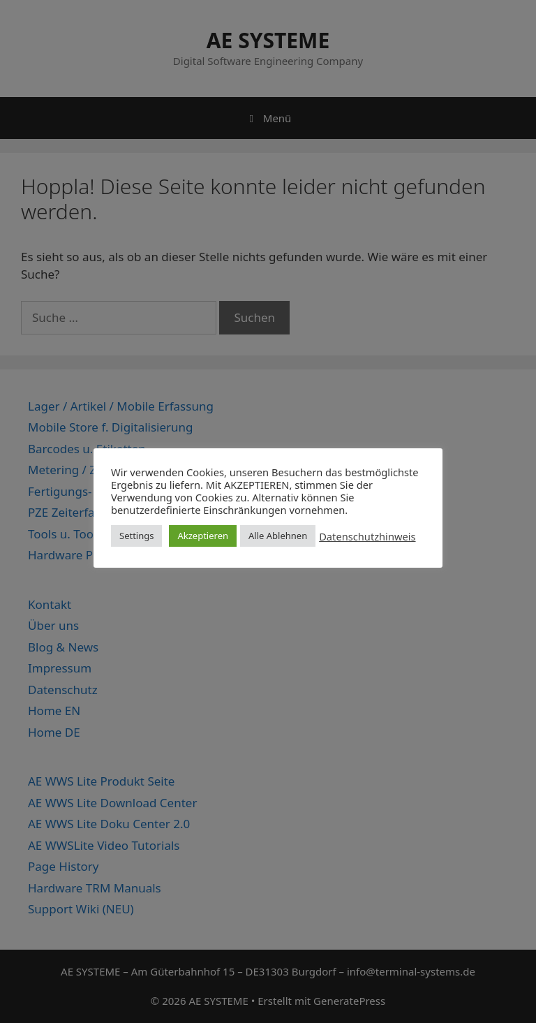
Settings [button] (136, 535)
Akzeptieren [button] (202, 535)
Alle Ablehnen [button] (277, 535)
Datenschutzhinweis (367, 536)
